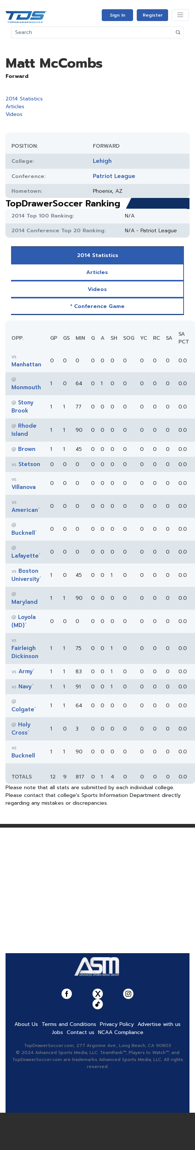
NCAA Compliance (120, 1032)
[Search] (92, 32)
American (24, 510)
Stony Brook (22, 406)
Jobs (57, 1032)
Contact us (80, 1032)
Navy (25, 686)
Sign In (117, 15)
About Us (26, 1024)
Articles (15, 106)
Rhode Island (23, 430)
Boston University (25, 575)
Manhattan (26, 364)
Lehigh (102, 161)
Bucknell (23, 533)
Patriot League (114, 176)
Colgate (22, 709)
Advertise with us (159, 1024)
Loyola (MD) (23, 621)
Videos (14, 114)
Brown (26, 449)
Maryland (24, 602)
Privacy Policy (117, 1024)
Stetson (29, 464)
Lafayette (25, 556)
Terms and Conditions (69, 1024)
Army (25, 671)
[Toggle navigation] (180, 15)
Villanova (23, 487)
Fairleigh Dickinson (24, 652)
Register (153, 15)
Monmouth (26, 387)
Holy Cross (21, 729)
